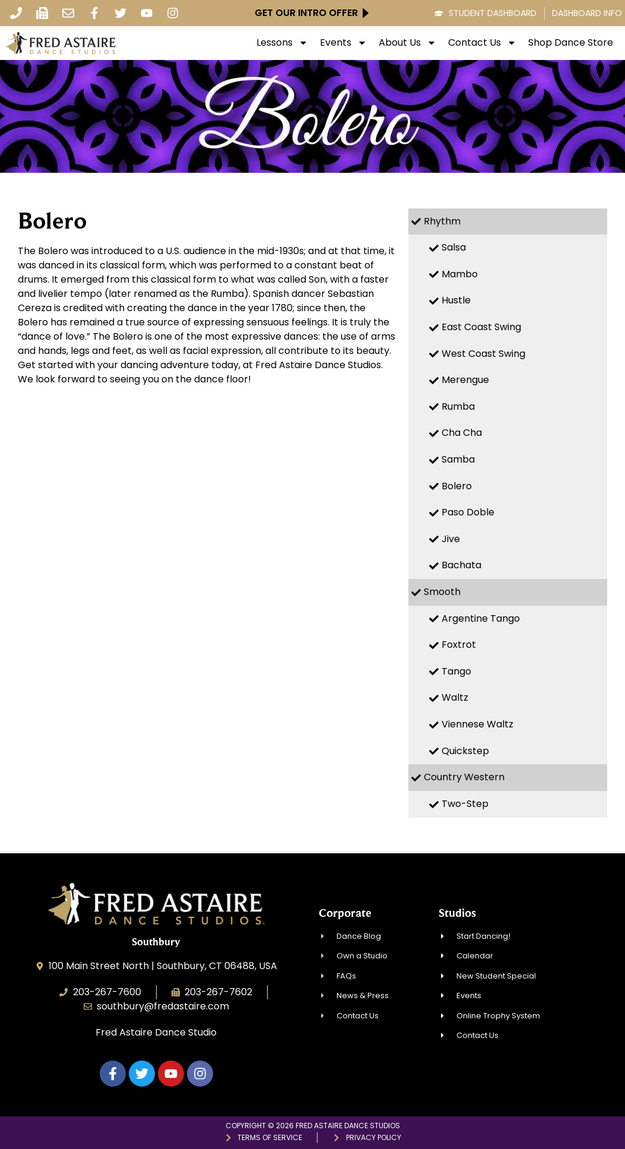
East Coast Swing (481, 327)
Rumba (458, 406)
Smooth (442, 592)
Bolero (457, 486)
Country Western (464, 777)
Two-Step (465, 804)
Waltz (455, 697)
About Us (407, 43)
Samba (458, 459)
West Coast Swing (483, 353)
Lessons (282, 43)
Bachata (461, 565)
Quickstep (465, 751)
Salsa (454, 247)
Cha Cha (462, 432)
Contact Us (482, 43)
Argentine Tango (481, 618)
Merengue (465, 380)
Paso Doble (468, 512)
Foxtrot (459, 644)
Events (343, 43)
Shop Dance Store (570, 43)
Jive (451, 539)
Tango (456, 671)
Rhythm (442, 221)
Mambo (460, 274)
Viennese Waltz (477, 724)
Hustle (456, 300)
